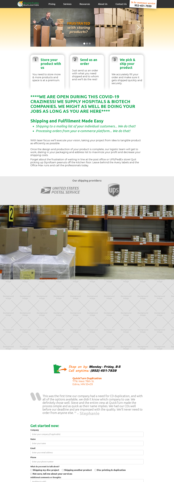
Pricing (52, 4)
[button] (35, 27)
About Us (102, 4)
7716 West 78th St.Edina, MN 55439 (87, 381)
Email (32, 448)
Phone (33, 457)
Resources (85, 4)
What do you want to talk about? (45, 467)
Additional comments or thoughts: (45, 477)
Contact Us (121, 4)
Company (34, 430)
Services (67, 4)
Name (33, 439)
